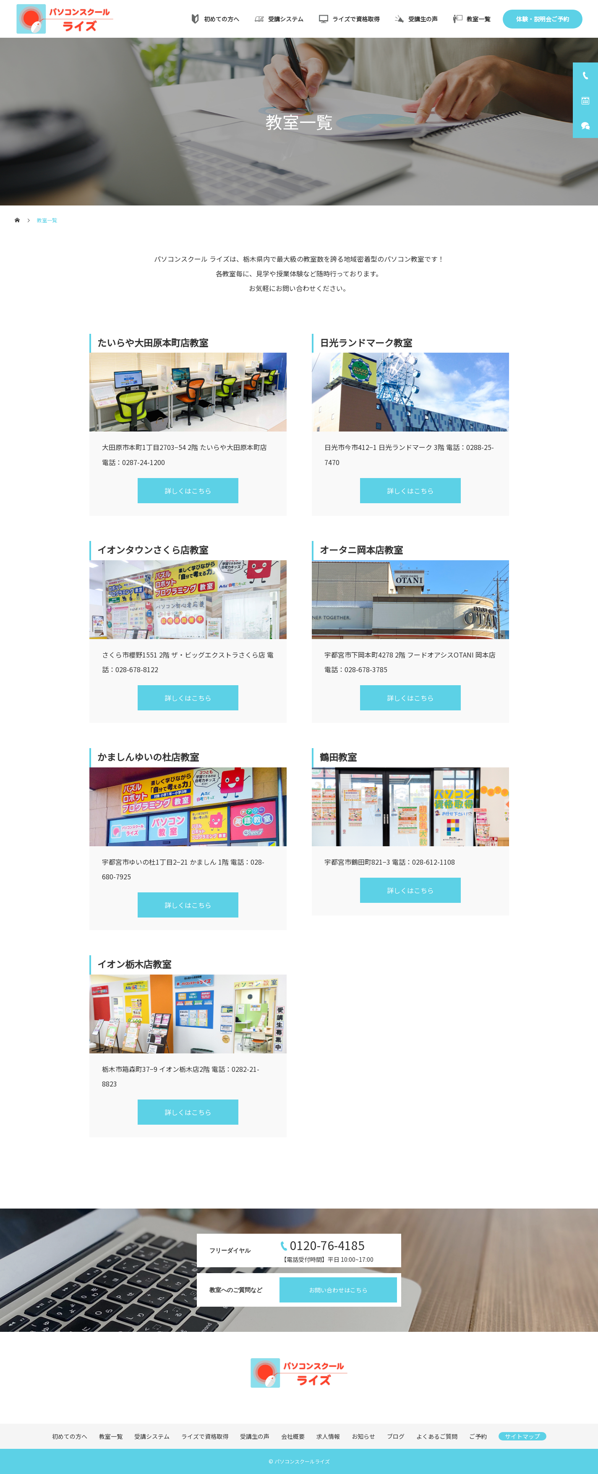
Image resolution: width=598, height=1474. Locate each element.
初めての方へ (215, 18)
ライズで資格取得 (349, 18)
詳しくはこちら (188, 491)
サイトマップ (522, 1436)
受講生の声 (416, 18)
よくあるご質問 (436, 1436)
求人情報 (328, 1436)
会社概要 (293, 1436)
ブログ (396, 1436)
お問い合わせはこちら (338, 1290)
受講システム (279, 18)
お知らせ (363, 1436)
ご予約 (478, 1436)
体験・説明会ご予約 (542, 19)
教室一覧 (471, 18)
